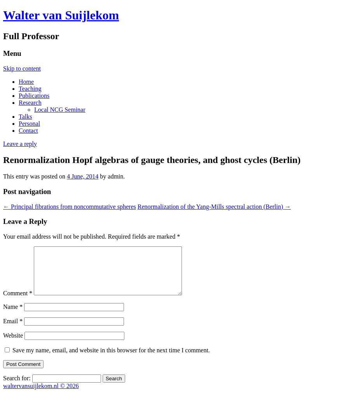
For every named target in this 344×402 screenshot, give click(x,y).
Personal (29, 123)
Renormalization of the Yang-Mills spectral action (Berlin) (214, 206)
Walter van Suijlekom (61, 15)
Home (26, 81)
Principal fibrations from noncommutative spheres (69, 206)
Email (13, 330)
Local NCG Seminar (60, 109)
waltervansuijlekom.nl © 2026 (41, 395)
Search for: (17, 387)
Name (13, 316)
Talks (25, 116)
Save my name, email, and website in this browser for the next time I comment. (111, 359)
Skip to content (22, 68)
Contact (28, 130)
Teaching (30, 88)
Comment (17, 302)
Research (30, 102)
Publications (34, 95)
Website (13, 344)
